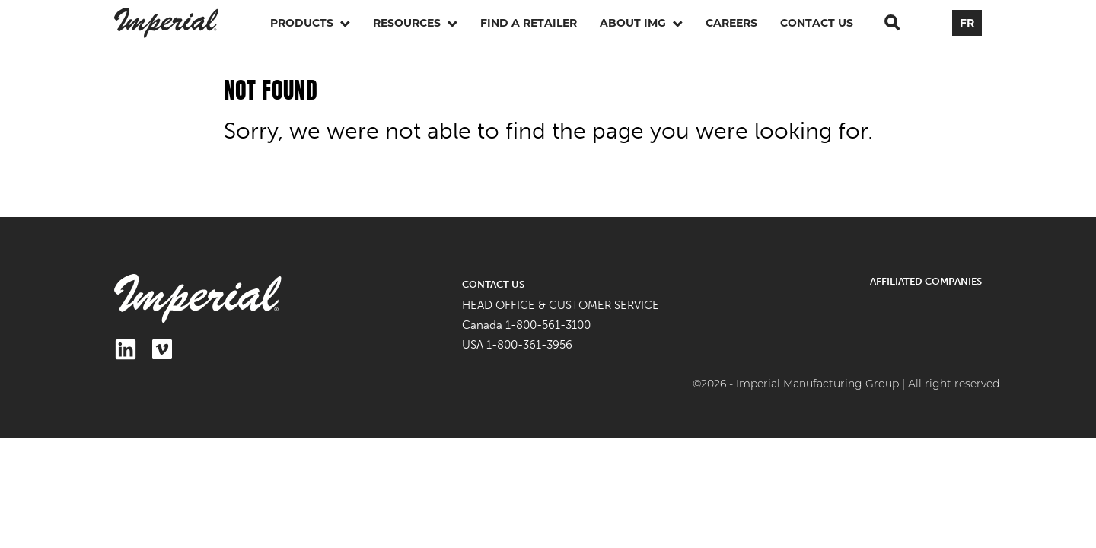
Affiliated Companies (926, 281)
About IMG (641, 23)
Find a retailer (528, 23)
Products (310, 23)
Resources (415, 23)
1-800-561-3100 (548, 325)
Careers (731, 23)
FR (967, 23)
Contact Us (816, 23)
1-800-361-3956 (529, 345)
